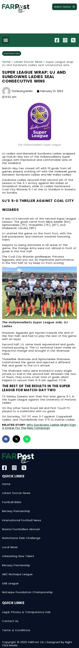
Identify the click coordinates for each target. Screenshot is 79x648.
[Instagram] (65, 40)
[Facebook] (57, 40)
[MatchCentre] (64, 7)
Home (6, 62)
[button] (5, 40)
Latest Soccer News (12, 53)
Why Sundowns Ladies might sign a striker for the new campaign (39, 426)
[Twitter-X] (74, 40)
